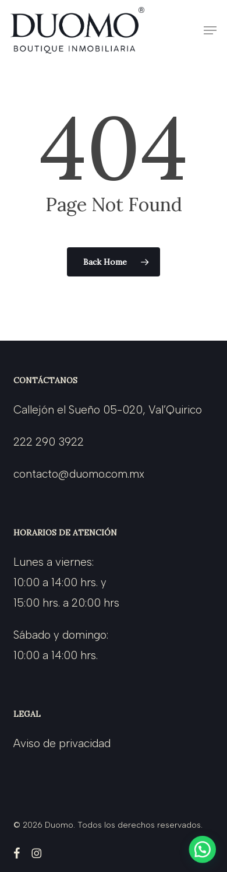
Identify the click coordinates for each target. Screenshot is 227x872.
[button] (210, 30)
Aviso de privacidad (62, 743)
